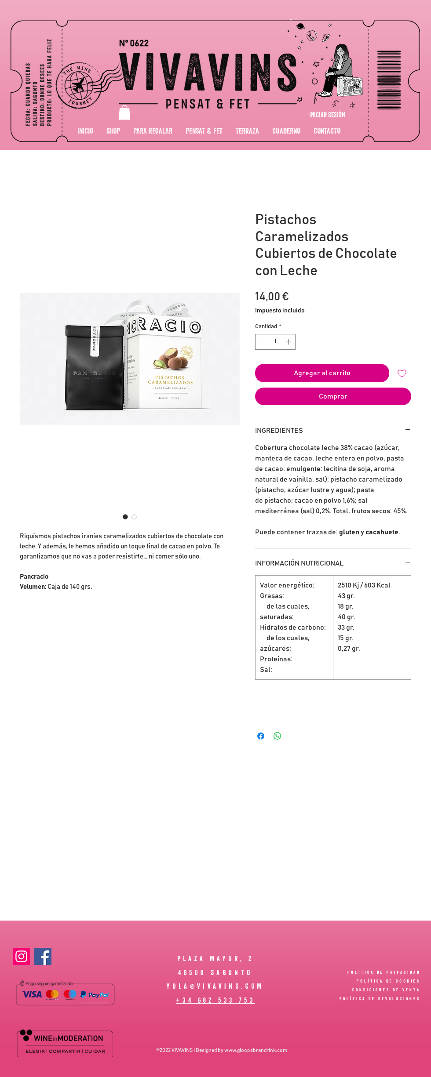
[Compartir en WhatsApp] (277, 736)
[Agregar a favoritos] (402, 373)
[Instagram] (21, 956)
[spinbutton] (275, 341)
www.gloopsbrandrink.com (255, 1050)
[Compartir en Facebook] (261, 736)
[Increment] (289, 341)
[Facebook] (42, 956)
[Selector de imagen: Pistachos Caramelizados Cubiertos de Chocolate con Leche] (125, 516)
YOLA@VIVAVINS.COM (215, 986)
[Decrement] (261, 341)
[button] (124, 112)
